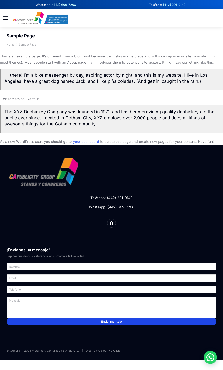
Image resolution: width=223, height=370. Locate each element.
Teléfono (13, 294)
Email (10, 283)
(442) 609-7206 (64, 5)
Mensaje (13, 305)
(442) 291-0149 (174, 5)
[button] (210, 357)
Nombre (12, 271)
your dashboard (86, 151)
